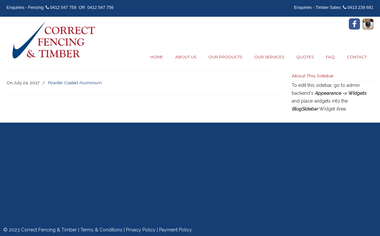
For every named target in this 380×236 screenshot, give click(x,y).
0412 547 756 (100, 7)
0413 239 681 (360, 7)
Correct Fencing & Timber (52, 40)
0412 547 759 (63, 7)
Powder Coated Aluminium (75, 82)
